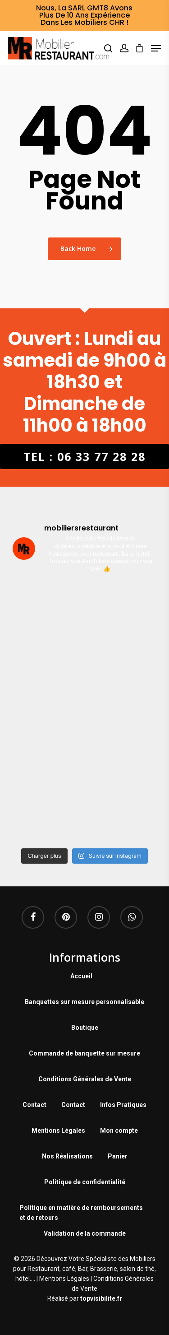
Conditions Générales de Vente (84, 1079)
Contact (34, 1104)
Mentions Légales (58, 1130)
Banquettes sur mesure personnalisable (84, 1001)
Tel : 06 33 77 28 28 (84, 456)
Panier (118, 1156)
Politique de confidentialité (84, 1182)
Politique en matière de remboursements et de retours (81, 1209)
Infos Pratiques (123, 1104)
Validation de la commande (85, 1233)
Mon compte (119, 1130)
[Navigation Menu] (156, 48)
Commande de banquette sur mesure (84, 1053)
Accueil (81, 976)
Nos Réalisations (67, 1156)
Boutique (84, 1027)
